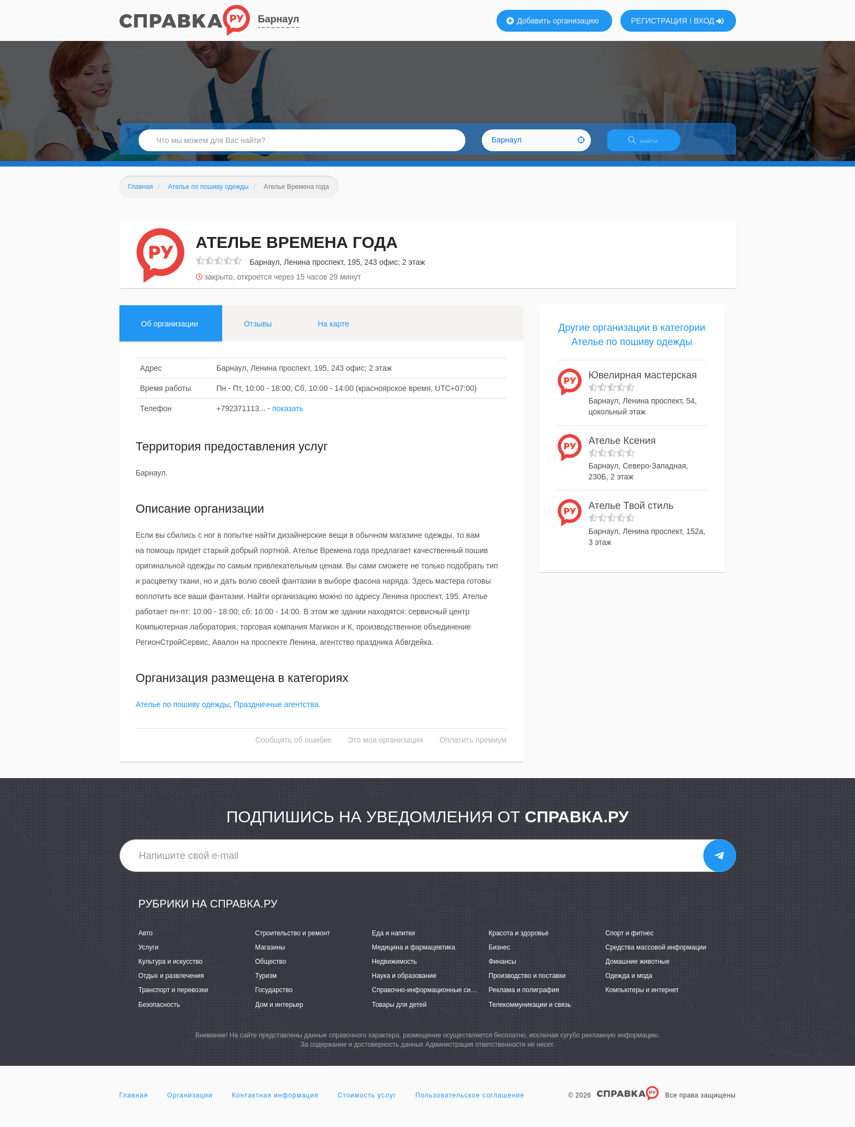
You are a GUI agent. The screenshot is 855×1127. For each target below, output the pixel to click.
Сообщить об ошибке (293, 747)
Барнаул (279, 19)
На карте (333, 330)
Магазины (270, 954)
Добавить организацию (552, 20)
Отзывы (258, 330)
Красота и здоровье (519, 940)
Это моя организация (385, 747)
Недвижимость (394, 968)
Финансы (502, 968)
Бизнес (499, 954)
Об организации (169, 330)
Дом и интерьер (279, 1011)
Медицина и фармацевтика (414, 954)
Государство (274, 997)
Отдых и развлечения (171, 983)
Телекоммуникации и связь (530, 1011)
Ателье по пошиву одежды (183, 711)
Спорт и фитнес (630, 940)
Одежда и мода (629, 983)
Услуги (149, 954)
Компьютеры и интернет (642, 997)
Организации (190, 1102)
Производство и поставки (527, 983)
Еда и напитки (393, 940)
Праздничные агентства (276, 711)
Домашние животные (638, 968)
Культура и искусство (171, 968)
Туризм (266, 983)
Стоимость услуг (367, 1102)
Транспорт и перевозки (173, 997)
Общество (270, 968)
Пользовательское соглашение (469, 1102)
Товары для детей (399, 1011)
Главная (133, 1102)
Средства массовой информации (656, 954)
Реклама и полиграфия (524, 997)
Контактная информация (275, 1102)
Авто (146, 940)
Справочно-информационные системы (431, 997)
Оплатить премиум (472, 747)
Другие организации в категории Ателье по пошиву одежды (631, 341)
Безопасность (160, 1011)
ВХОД (708, 20)
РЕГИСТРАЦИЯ (659, 20)
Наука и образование (404, 983)
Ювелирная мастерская (643, 382)
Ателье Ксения (622, 447)
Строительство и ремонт (292, 940)
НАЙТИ (648, 144)
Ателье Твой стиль (631, 512)
